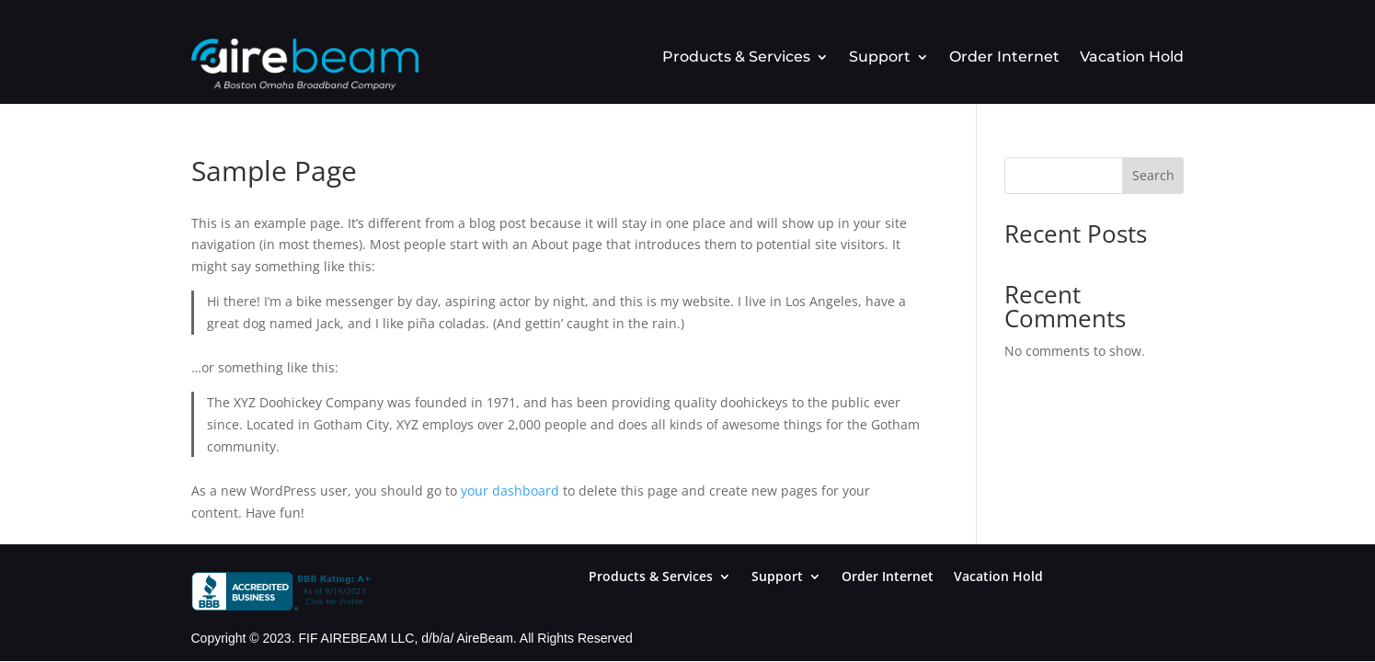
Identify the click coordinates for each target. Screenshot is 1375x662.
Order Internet (1004, 58)
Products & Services (736, 58)
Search (1153, 175)
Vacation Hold (1132, 58)
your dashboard (510, 490)
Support (880, 58)
